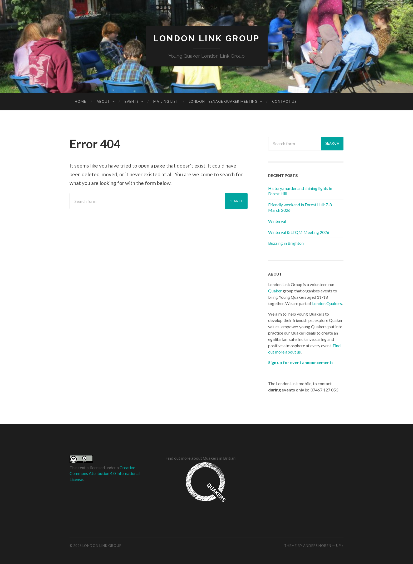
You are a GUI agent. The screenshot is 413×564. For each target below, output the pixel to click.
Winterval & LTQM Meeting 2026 (298, 232)
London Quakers (327, 303)
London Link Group (207, 38)
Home (80, 101)
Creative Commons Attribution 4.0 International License (105, 473)
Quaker (275, 290)
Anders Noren (317, 545)
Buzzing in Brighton (286, 243)
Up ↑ (339, 545)
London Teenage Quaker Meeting (223, 101)
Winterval (277, 221)
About (103, 101)
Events (132, 101)
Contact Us (284, 101)
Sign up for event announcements (300, 362)
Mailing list (165, 101)
